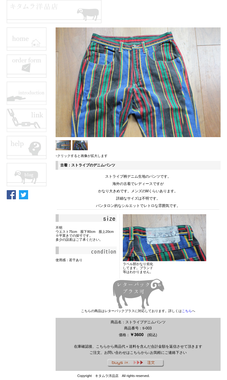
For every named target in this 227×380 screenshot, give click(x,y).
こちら (187, 311)
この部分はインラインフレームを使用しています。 (31, 172)
